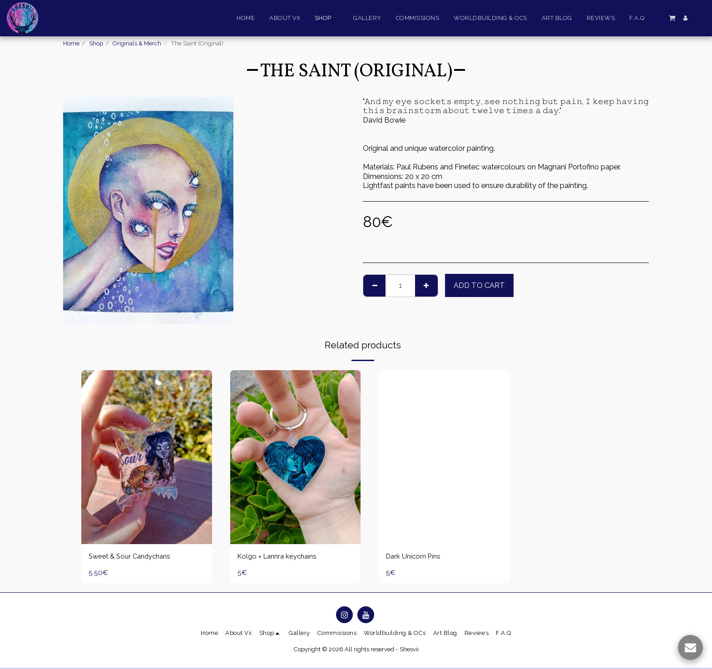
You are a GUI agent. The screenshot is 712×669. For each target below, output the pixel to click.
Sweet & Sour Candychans (133, 556)
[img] (146, 457)
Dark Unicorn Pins (415, 556)
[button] (672, 18)
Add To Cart (479, 285)
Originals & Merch (137, 43)
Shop (96, 43)
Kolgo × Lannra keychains (280, 556)
